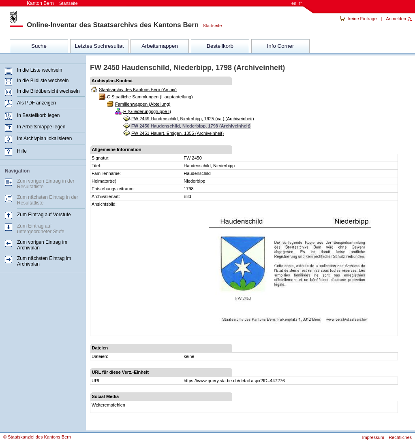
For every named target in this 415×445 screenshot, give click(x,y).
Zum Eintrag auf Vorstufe (44, 214)
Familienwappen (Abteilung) (142, 104)
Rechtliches (400, 437)
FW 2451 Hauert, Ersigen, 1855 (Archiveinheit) (177, 133)
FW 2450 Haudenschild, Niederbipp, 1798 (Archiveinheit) (190, 125)
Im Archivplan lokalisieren (44, 138)
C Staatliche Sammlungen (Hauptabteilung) (150, 96)
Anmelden (396, 18)
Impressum (373, 437)
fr (300, 3)
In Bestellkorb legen (38, 115)
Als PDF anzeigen (36, 103)
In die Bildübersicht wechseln (48, 91)
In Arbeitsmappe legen (41, 127)
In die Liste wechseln (39, 70)
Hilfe (22, 151)
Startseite (210, 25)
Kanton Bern (52, 3)
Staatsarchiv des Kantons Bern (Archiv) (138, 89)
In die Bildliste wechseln (42, 80)
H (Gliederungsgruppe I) (147, 111)
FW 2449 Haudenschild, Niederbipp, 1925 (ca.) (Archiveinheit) (192, 118)
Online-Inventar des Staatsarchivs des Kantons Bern (113, 25)
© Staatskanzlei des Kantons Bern (37, 436)
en (293, 3)
